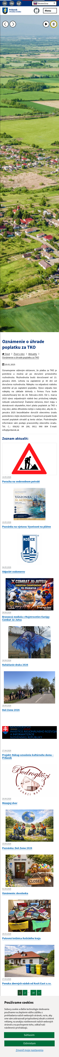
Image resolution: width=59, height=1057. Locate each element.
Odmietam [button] (29, 1043)
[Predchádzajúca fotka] (5, 24)
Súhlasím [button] (29, 1035)
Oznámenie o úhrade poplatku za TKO (20, 357)
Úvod (6, 353)
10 (33, 992)
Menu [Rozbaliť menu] (50, 10)
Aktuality (32, 353)
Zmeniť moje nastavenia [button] (29, 1050)
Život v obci (19, 353)
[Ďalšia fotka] (13, 24)
